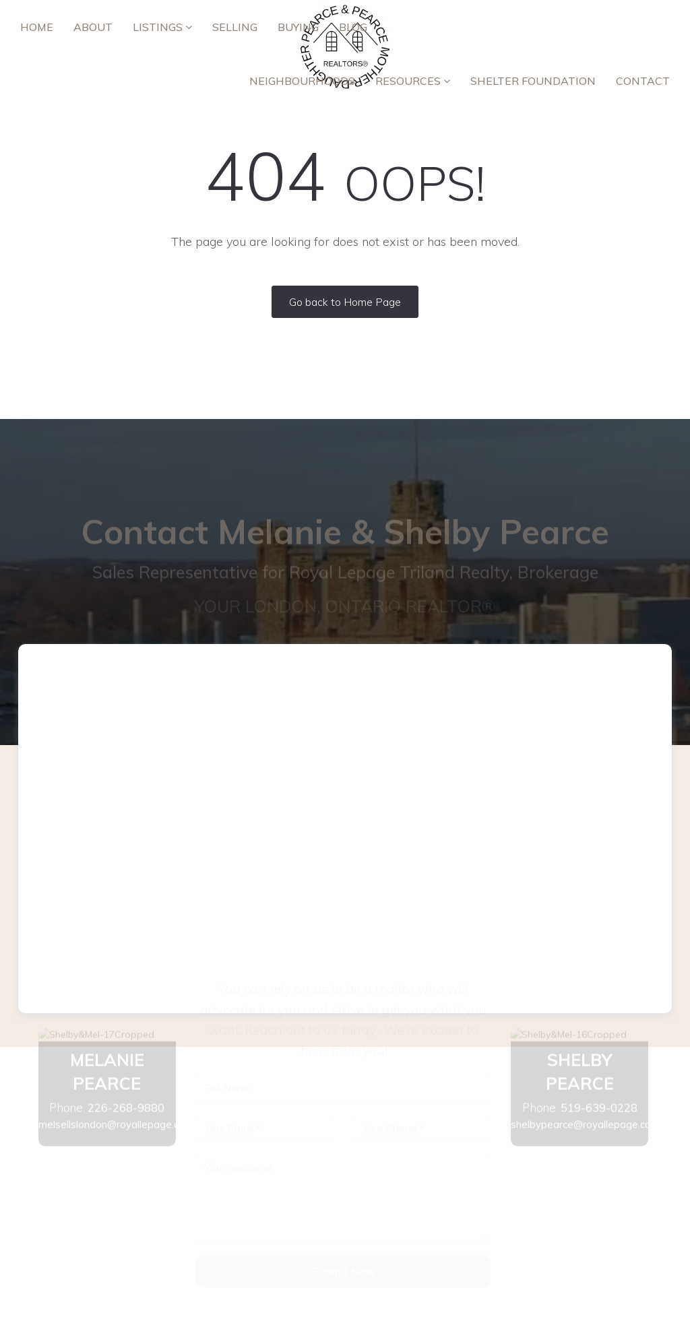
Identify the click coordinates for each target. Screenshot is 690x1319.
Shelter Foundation (533, 81)
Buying (298, 27)
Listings (162, 27)
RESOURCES (412, 81)
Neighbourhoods (302, 81)
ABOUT (93, 27)
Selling (234, 27)
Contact (643, 81)
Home (36, 27)
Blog (353, 27)
